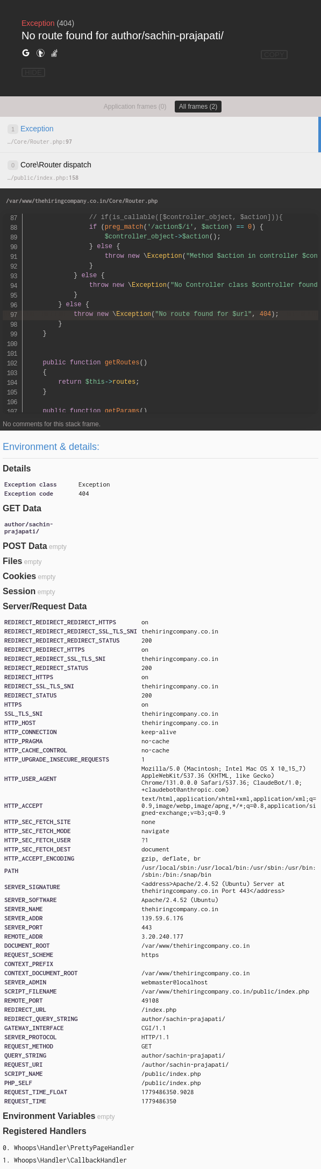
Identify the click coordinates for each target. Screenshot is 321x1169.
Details (17, 468)
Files (12, 561)
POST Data (25, 546)
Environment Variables (49, 1116)
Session (19, 591)
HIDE (33, 72)
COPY (274, 55)
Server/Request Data (45, 606)
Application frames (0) (135, 106)
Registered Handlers (45, 1131)
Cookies (19, 576)
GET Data (22, 508)
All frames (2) (198, 106)
